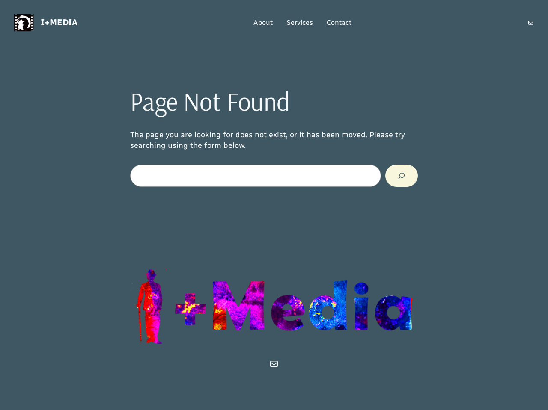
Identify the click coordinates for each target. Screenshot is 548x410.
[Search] (401, 176)
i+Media (59, 22)
